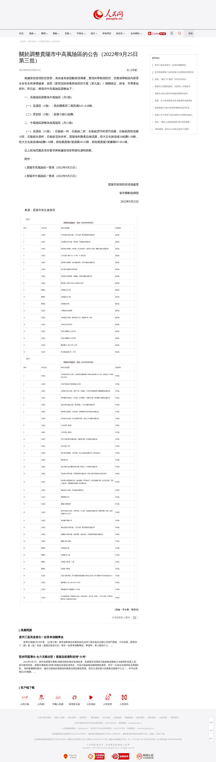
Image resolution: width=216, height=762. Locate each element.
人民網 (22, 41)
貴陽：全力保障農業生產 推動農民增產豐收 (173, 101)
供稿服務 (117, 718)
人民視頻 (91, 699)
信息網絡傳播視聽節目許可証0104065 (50, 739)
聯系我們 (174, 718)
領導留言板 (74, 699)
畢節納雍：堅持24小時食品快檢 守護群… (173, 129)
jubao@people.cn (135, 723)
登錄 (190, 33)
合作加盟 (106, 718)
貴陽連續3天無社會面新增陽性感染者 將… (173, 108)
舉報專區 (106, 33)
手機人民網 (57, 699)
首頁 (21, 33)
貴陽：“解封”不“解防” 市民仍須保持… (171, 79)
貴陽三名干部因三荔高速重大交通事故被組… (174, 115)
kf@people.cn (83, 728)
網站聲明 (140, 718)
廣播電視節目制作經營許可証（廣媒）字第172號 (143, 734)
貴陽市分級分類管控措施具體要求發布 (171, 94)
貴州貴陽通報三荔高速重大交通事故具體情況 (174, 72)
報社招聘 (72, 718)
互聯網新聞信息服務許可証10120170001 (69, 734)
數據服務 (129, 718)
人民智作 (124, 699)
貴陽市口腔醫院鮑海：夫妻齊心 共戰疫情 (172, 86)
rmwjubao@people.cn (145, 728)
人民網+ (41, 699)
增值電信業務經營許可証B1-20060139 (104, 734)
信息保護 (163, 718)
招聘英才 (83, 718)
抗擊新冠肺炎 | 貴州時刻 (49, 41)
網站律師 (152, 718)
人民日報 (25, 699)
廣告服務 (95, 718)
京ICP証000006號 (147, 739)
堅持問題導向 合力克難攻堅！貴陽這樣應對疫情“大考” (52, 656)
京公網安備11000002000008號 (169, 739)
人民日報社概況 (44, 718)
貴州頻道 (32, 41)
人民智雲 (107, 699)
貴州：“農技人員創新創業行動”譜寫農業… (173, 122)
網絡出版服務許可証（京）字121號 (124, 739)
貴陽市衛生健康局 (44, 210)
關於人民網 (59, 718)
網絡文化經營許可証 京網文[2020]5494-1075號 (87, 739)
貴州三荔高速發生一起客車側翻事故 (41, 637)
